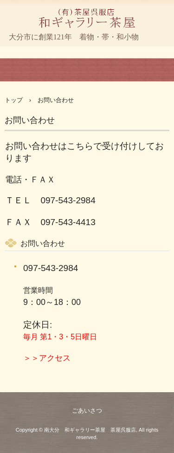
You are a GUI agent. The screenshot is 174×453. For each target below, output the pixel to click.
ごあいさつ (87, 410)
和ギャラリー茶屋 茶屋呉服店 (87, 39)
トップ (14, 100)
